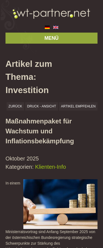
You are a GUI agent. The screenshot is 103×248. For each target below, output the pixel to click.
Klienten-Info (50, 167)
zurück (15, 106)
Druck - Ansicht (41, 106)
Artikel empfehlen (78, 106)
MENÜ (51, 38)
